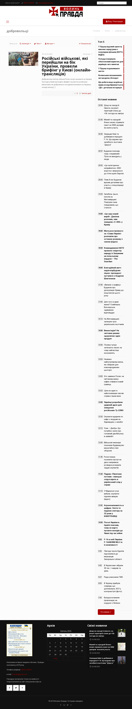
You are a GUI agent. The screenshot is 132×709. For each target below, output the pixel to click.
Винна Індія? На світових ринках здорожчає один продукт (112, 334)
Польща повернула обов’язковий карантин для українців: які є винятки (110, 61)
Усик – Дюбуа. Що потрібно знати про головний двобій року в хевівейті (113, 432)
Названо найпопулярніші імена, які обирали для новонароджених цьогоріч (113, 364)
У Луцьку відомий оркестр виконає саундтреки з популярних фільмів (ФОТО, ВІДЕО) (110, 51)
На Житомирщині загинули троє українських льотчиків (114, 321)
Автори (49, 44)
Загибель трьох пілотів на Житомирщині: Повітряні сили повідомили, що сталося (111, 201)
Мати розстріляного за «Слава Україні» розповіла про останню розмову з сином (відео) (113, 236)
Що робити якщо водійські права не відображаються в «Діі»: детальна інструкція (110, 85)
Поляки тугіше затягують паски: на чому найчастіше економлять (113, 349)
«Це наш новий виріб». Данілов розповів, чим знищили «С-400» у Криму (113, 219)
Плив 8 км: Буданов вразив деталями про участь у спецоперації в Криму (113, 184)
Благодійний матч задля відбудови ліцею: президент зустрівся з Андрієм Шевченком (114, 273)
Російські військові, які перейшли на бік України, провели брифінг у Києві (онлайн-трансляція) (66, 66)
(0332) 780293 (29, 3)
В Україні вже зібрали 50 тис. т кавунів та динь (113, 568)
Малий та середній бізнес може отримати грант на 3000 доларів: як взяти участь (114, 123)
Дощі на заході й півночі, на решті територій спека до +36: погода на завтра (114, 109)
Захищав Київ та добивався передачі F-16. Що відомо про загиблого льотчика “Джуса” (113, 139)
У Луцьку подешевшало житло (109, 69)
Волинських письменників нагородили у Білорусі (110, 76)
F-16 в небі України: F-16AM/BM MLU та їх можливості (113, 542)
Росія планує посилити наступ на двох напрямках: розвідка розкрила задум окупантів (112, 462)
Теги (38, 44)
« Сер (55, 658)
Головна (96, 31)
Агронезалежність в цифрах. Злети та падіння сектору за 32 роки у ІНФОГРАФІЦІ (114, 510)
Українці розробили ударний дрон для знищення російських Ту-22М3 (113, 406)
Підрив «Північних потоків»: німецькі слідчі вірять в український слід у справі (113, 479)
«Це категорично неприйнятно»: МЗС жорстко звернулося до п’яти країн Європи (114, 169)
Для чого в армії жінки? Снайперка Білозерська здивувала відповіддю (112, 307)
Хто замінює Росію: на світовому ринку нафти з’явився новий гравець (114, 380)
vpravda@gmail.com (45, 3)
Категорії (25, 44)
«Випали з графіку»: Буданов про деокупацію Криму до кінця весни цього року (114, 290)
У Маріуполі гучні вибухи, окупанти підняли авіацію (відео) (111, 495)
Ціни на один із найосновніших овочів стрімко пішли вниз (114, 393)
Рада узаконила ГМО (113, 577)
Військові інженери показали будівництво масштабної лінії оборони (114, 446)
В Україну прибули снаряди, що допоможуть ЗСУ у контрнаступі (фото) (113, 587)
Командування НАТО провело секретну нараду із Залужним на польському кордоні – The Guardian (114, 255)
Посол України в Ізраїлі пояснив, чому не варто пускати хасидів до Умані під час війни (113, 527)
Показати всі (84, 44)
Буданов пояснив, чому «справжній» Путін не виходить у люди (112, 155)
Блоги (107, 31)
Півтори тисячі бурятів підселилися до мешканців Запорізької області (114, 555)
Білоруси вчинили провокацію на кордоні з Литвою (112, 600)
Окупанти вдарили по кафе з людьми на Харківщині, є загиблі (113, 419)
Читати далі (86, 93)
